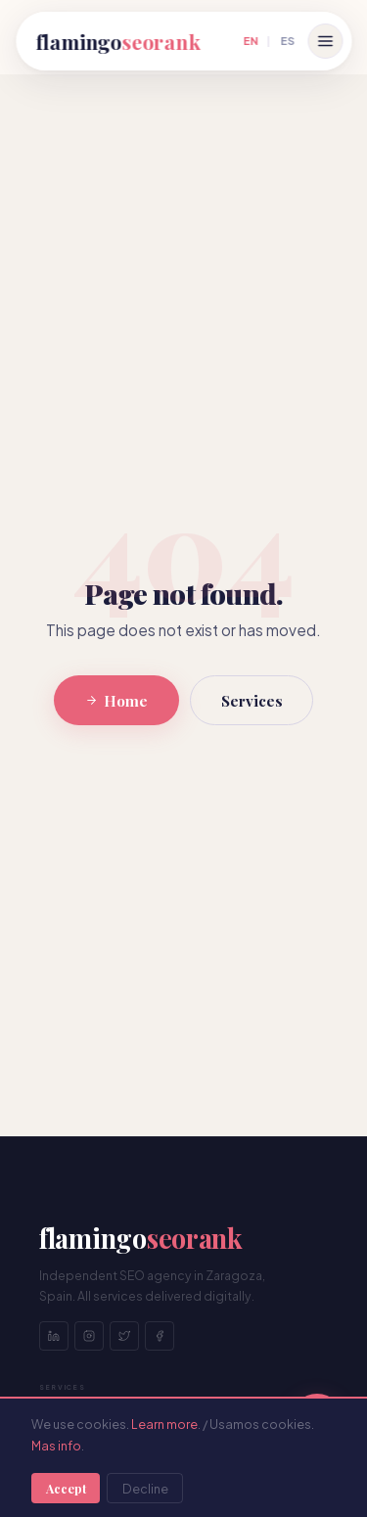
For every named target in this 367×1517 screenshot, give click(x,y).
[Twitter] (124, 1336)
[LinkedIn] (54, 1336)
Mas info (56, 1445)
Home (116, 701)
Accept (66, 1488)
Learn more (164, 1424)
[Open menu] (325, 41)
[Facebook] (159, 1336)
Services (252, 701)
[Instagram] (89, 1336)
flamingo (117, 41)
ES (287, 40)
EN (250, 40)
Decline (145, 1488)
